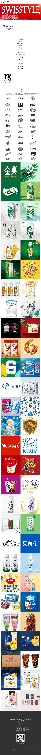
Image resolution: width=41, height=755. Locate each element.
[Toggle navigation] (38, 2)
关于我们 (14, 749)
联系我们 (14, 752)
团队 (14, 751)
